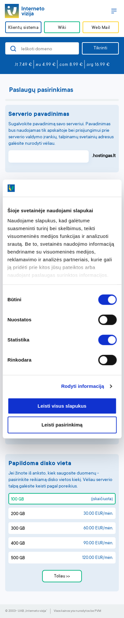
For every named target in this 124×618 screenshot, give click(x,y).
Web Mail (101, 27)
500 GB (18, 558)
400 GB (18, 543)
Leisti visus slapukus (62, 406)
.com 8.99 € (71, 65)
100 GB (17, 499)
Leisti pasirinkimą (62, 425)
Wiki (62, 27)
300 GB (18, 528)
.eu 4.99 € (45, 65)
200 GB (18, 514)
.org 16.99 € (98, 65)
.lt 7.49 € (23, 65)
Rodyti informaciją (82, 386)
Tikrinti (100, 48)
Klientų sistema (23, 27)
